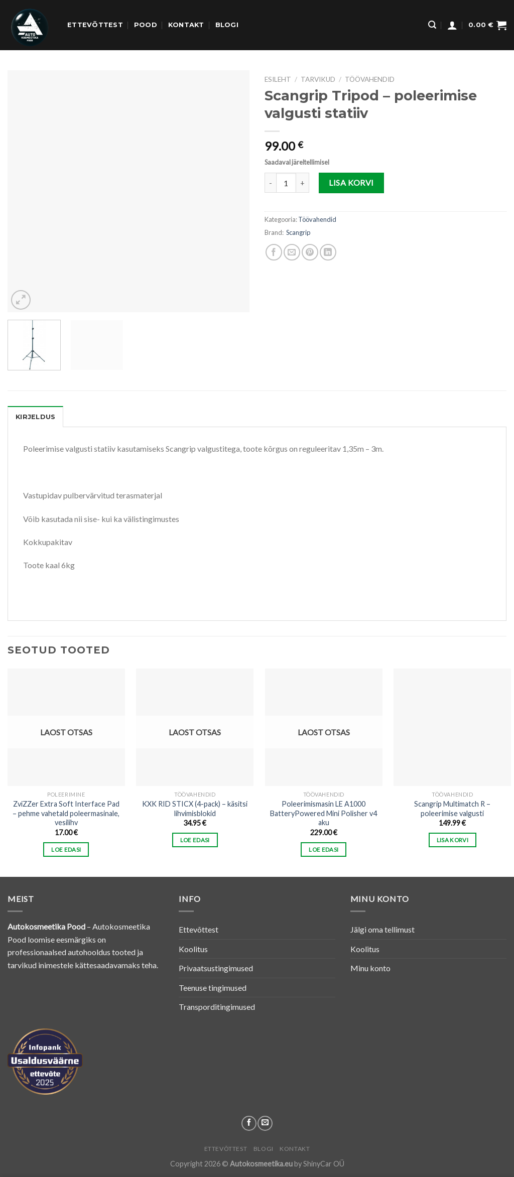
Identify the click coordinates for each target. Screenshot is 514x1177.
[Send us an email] (265, 1123)
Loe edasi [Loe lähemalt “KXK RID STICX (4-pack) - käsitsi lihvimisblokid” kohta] (195, 840)
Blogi (226, 25)
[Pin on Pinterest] (310, 252)
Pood (145, 25)
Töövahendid (370, 79)
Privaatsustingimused (216, 968)
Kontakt (186, 25)
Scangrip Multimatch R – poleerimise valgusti (452, 809)
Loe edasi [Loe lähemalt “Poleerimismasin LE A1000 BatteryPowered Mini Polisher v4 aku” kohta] (323, 849)
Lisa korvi (351, 182)
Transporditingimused (217, 1006)
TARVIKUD (318, 79)
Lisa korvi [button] (452, 840)
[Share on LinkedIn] (328, 252)
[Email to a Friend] (292, 252)
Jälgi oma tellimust (382, 929)
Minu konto (370, 968)
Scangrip (298, 232)
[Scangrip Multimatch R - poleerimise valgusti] (452, 727)
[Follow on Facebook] (248, 1123)
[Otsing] (432, 25)
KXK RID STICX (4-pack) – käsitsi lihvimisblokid (194, 809)
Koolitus (193, 949)
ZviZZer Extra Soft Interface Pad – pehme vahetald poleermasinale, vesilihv (66, 813)
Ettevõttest (95, 25)
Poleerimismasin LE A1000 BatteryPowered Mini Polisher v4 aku (323, 813)
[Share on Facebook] (274, 252)
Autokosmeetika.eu (261, 1163)
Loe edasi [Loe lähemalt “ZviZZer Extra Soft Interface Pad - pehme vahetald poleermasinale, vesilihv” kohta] (66, 849)
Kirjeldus (35, 417)
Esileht (278, 79)
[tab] (35, 416)
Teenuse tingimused (212, 987)
